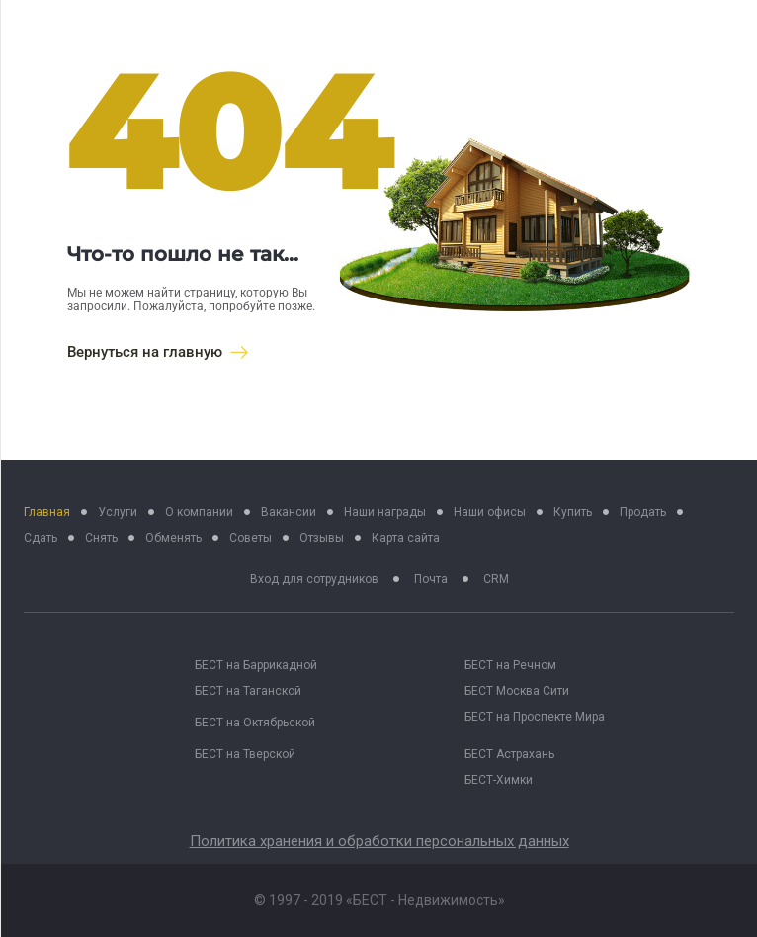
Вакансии (288, 512)
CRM (496, 579)
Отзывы (321, 538)
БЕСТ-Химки (498, 780)
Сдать (40, 538)
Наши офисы (490, 512)
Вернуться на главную (157, 352)
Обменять (173, 538)
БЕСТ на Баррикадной (256, 665)
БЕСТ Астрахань (509, 754)
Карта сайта (406, 538)
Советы (250, 538)
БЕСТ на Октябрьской (255, 722)
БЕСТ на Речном (510, 665)
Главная (47, 512)
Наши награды (385, 512)
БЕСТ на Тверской (245, 754)
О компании (199, 512)
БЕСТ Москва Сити (516, 691)
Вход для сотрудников (314, 579)
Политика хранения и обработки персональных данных (379, 841)
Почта (431, 579)
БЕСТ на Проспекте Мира (534, 717)
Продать (643, 512)
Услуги (117, 512)
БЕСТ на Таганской (248, 691)
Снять (101, 538)
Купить (572, 512)
